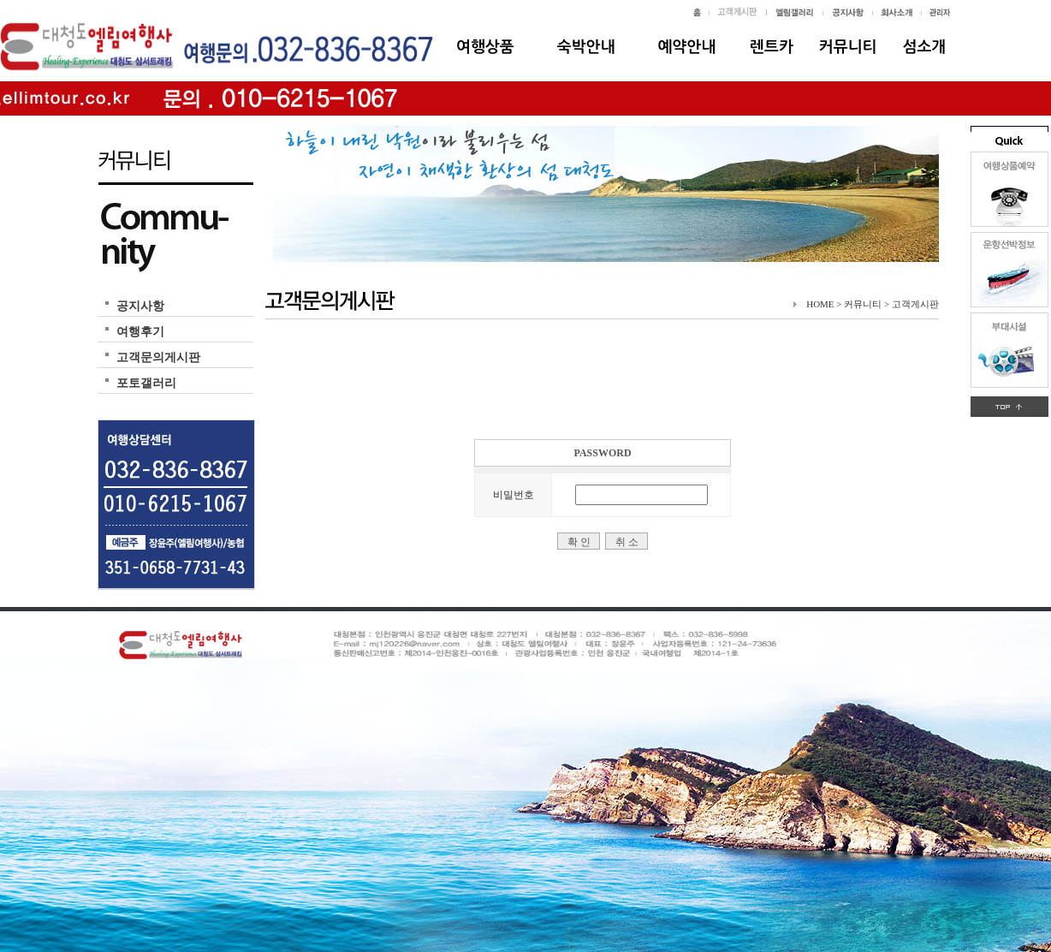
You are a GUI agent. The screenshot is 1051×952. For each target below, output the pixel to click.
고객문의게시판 (158, 357)
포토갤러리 (146, 383)
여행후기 (140, 331)
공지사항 (140, 306)
